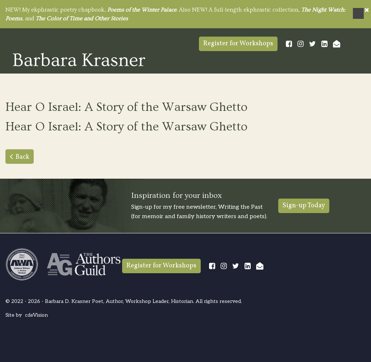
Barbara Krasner (79, 59)
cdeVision (36, 315)
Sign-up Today (304, 205)
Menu (358, 13)
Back (22, 157)
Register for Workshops (238, 43)
